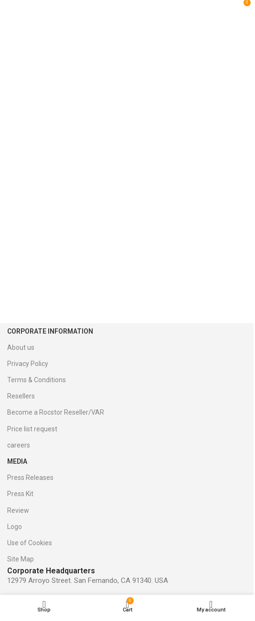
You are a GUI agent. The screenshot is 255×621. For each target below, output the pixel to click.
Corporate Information (50, 331)
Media (17, 461)
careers (18, 445)
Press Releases (30, 477)
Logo (14, 526)
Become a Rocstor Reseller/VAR (55, 412)
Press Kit (20, 494)
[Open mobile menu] (18, 6)
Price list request (32, 429)
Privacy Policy (27, 363)
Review (18, 510)
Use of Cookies (29, 543)
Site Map (20, 559)
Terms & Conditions (36, 380)
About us (20, 347)
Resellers (21, 396)
